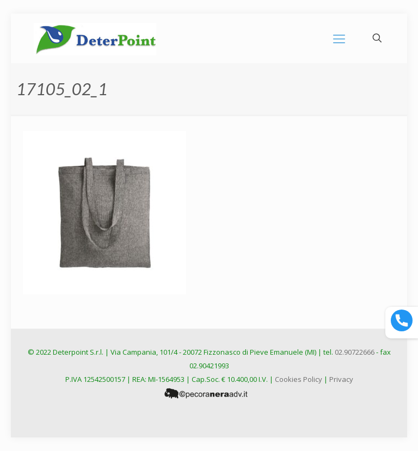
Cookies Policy (298, 379)
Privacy (341, 379)
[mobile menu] (339, 38)
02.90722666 (354, 352)
